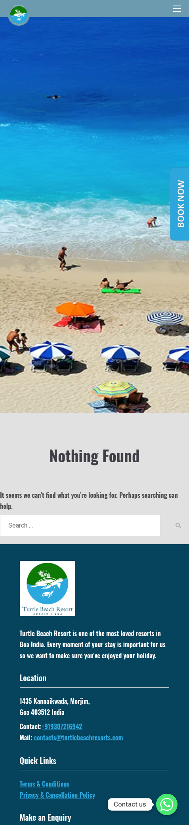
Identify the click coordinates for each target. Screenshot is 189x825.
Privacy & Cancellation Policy (57, 795)
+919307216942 (62, 726)
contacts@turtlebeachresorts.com (78, 737)
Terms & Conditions (45, 784)
